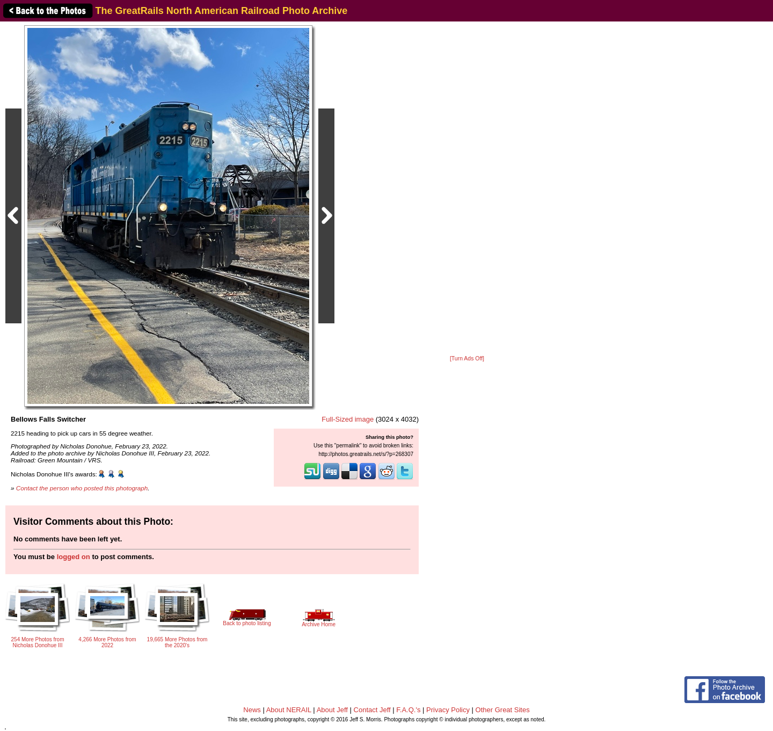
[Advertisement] (467, 189)
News (252, 710)
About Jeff (332, 710)
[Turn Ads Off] (467, 358)
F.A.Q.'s (408, 710)
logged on (73, 557)
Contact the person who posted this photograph (82, 487)
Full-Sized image (348, 419)
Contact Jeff (372, 710)
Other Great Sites (503, 710)
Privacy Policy (448, 710)
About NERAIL (288, 710)
